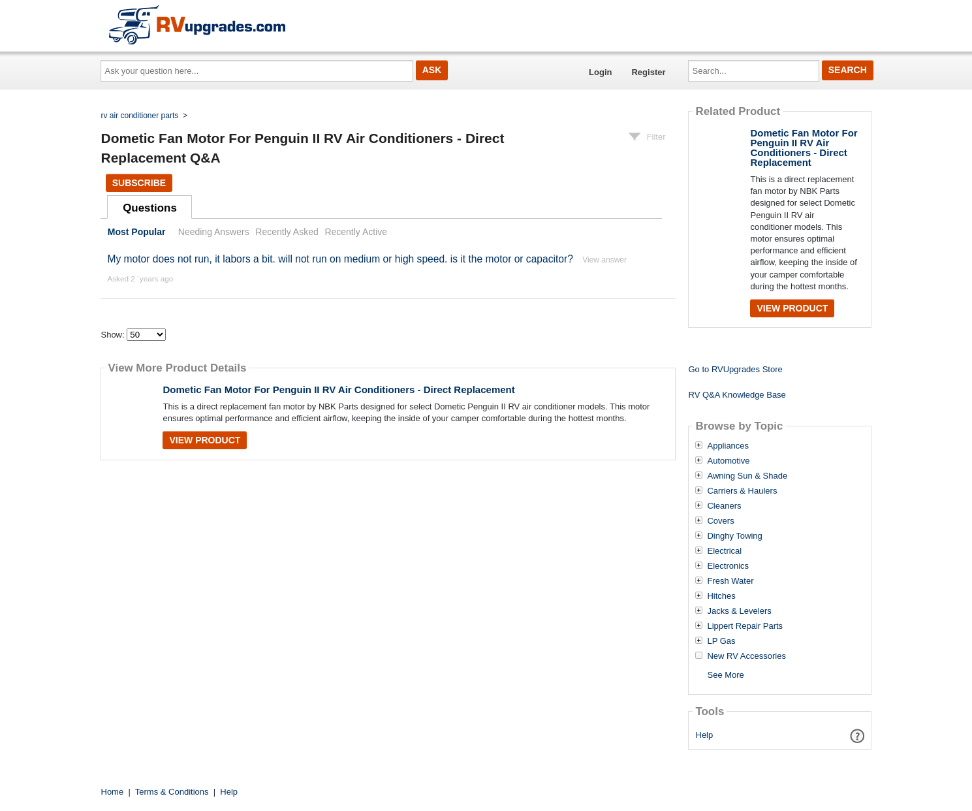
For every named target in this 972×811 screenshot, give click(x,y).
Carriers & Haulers (742, 491)
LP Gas (721, 641)
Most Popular (137, 232)
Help (704, 735)
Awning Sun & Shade (747, 476)
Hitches (721, 596)
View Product (204, 440)
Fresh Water (730, 581)
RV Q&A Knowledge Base (736, 395)
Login (600, 72)
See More (725, 675)
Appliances (728, 446)
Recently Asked (286, 232)
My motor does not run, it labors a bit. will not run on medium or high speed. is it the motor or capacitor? (339, 258)
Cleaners (724, 506)
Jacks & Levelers (739, 611)
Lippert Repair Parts (745, 626)
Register (648, 72)
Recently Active (355, 232)
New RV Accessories (746, 656)
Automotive (728, 461)
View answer (604, 259)
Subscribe (139, 183)
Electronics (728, 566)
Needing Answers (213, 232)
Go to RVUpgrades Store (735, 369)
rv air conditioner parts (140, 115)
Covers (720, 521)
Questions (150, 208)
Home (112, 792)
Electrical (724, 551)
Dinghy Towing (734, 536)
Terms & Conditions (172, 792)
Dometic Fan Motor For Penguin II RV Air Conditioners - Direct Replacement (338, 389)
